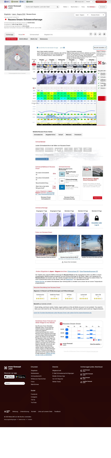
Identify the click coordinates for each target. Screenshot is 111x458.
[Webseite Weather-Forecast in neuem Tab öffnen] (29, 2)
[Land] (82, 14)
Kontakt (33, 411)
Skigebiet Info (48, 34)
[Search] (58, 7)
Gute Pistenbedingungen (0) (46, 194)
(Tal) (33, 39)
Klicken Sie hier (39, 281)
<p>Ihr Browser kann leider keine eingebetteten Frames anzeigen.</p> (81, 335)
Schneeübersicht (36, 376)
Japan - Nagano (18, 14)
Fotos (83, 7)
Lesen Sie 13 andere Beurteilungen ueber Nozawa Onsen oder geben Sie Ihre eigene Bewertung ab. (63, 312)
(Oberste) (11, 39)
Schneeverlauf (34, 34)
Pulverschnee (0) (73, 271)
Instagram (34, 397)
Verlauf (61, 134)
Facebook (34, 394)
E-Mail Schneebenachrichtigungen (63, 373)
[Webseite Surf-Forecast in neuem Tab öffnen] (7, 2)
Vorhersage (9, 34)
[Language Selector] (14, 383)
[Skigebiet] (97, 14)
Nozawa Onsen (31, 14)
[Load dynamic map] (17, 57)
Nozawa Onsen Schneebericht (46, 198)
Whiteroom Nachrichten (38, 379)
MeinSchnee (35, 384)
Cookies (30, 419)
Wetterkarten (44, 39)
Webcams (68, 134)
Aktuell (21, 34)
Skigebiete (7, 14)
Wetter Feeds (56, 381)
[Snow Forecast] (12, 7)
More (34, 79)
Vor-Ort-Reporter (57, 379)
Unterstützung (24, 411)
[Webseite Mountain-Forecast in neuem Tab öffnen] (15, 2)
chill (34, 98)
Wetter (66, 7)
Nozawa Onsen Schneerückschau (69, 198)
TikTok (33, 400)
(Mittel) (23, 39)
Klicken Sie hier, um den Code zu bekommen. (45, 354)
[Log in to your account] (103, 6)
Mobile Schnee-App (58, 376)
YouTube (34, 402)
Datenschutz (22, 419)
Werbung (15, 411)
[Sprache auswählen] (89, 2)
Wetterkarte (69, 279)
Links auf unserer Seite (45, 411)
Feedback (57, 411)
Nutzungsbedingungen (10, 419)
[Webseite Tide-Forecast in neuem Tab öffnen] (22, 2)
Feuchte (34, 101)
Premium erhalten (101, 1)
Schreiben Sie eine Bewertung (61, 316)
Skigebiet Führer (50, 134)
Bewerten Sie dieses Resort (42, 316)
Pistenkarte (78, 134)
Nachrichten (75, 7)
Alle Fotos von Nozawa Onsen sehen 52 (69, 259)
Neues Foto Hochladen (69, 262)
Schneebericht (38, 134)
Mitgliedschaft (56, 370)
